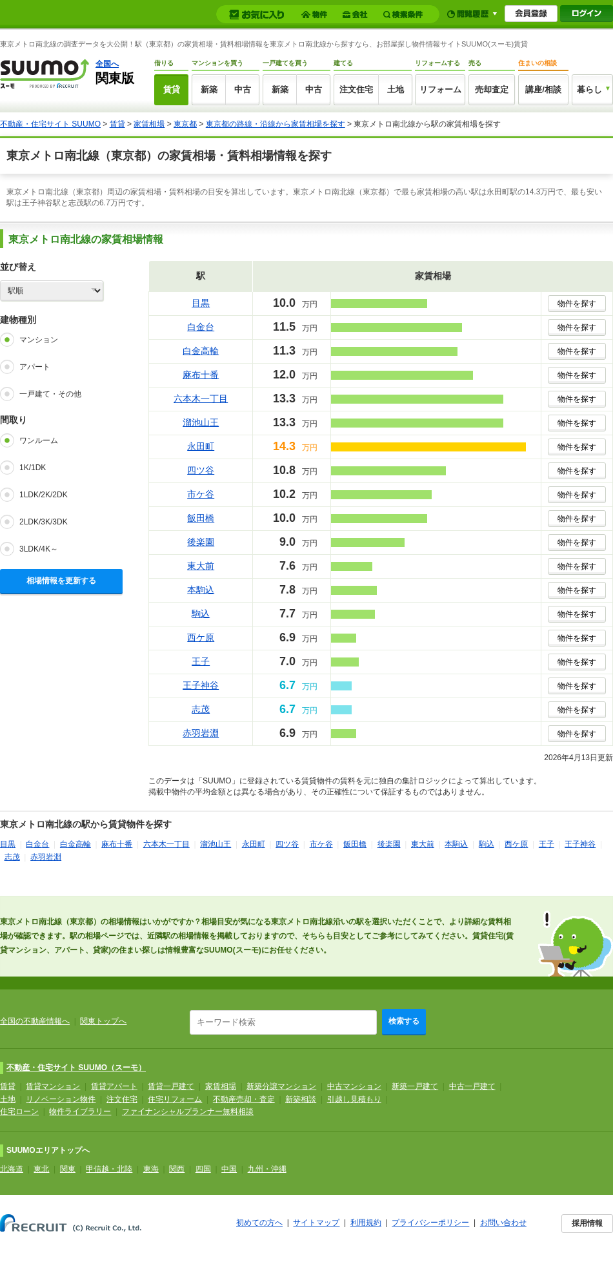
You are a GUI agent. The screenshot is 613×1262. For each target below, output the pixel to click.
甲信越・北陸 (109, 1169)
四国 (203, 1169)
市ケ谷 (200, 494)
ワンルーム (38, 440)
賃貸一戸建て (171, 1086)
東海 (151, 1169)
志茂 (201, 709)
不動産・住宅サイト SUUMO (50, 124)
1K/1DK (32, 467)
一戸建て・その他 (50, 393)
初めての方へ (259, 1222)
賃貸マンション (53, 1086)
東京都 (185, 124)
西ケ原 (200, 637)
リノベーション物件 (60, 1099)
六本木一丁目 (201, 398)
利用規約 (365, 1222)
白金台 (200, 327)
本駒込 (200, 589)
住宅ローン (19, 1111)
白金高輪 (201, 351)
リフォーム (440, 89)
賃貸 (171, 89)
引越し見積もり (354, 1099)
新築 (209, 89)
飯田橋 (200, 518)
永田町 (200, 446)
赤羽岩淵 (201, 733)
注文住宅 (356, 89)
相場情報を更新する (61, 580)
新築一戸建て (415, 1086)
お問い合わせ (503, 1222)
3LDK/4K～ (38, 548)
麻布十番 (201, 374)
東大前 (200, 566)
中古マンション (354, 1086)
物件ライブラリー (80, 1111)
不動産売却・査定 (244, 1099)
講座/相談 (543, 89)
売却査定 (491, 89)
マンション (38, 339)
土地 (395, 89)
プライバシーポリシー (430, 1222)
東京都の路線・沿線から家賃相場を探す (275, 124)
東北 (41, 1169)
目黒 (201, 303)
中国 (229, 1169)
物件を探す (577, 303)
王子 (201, 661)
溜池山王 (201, 422)
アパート (34, 366)
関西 (177, 1169)
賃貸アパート (114, 1086)
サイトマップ (316, 1222)
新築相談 (300, 1099)
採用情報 (587, 1223)
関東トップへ (103, 1021)
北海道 (11, 1169)
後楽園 (200, 542)
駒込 (201, 613)
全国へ (107, 63)
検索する (403, 1021)
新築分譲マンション (281, 1086)
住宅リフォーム (175, 1099)
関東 (67, 1169)
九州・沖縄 (267, 1169)
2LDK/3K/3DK (43, 521)
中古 (242, 89)
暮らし (589, 89)
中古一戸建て (472, 1086)
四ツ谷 (200, 470)
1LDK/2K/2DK (43, 494)
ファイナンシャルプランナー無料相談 (188, 1111)
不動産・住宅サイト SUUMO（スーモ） (76, 1067)
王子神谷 (201, 685)
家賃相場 (149, 124)
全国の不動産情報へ (35, 1021)
